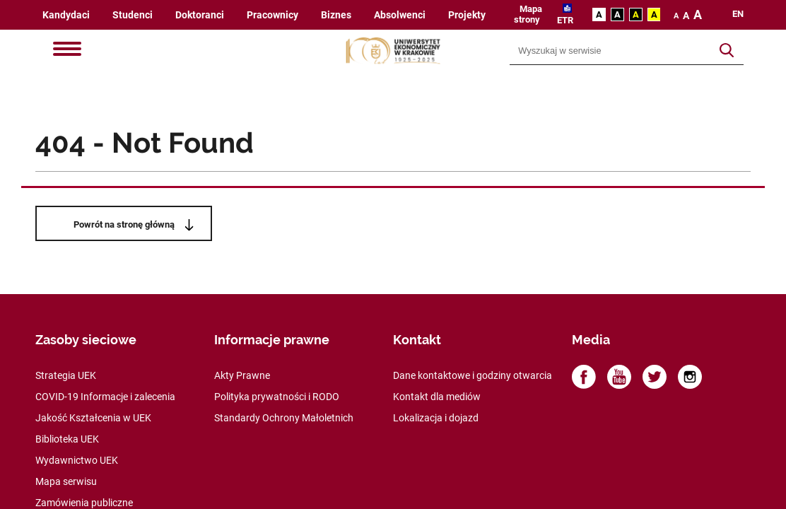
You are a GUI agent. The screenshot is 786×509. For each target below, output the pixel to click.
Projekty (467, 15)
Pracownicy (272, 15)
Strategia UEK (65, 375)
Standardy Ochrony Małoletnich (283, 417)
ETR (565, 20)
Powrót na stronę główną (124, 224)
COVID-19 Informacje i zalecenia (105, 396)
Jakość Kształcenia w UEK (93, 417)
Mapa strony (528, 14)
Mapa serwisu (66, 481)
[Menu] (67, 50)
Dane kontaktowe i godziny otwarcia (472, 375)
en (738, 14)
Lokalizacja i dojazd (436, 417)
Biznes (336, 15)
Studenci (132, 15)
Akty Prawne (242, 375)
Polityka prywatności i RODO (276, 396)
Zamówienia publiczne (84, 502)
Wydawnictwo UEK (76, 460)
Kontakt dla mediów (437, 396)
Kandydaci (66, 15)
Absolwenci (400, 15)
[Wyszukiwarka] (610, 51)
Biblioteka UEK (67, 439)
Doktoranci (199, 15)
